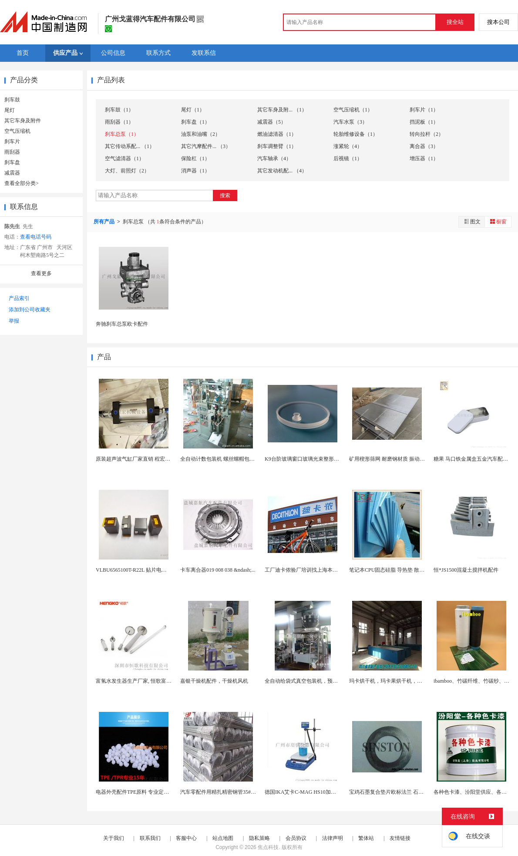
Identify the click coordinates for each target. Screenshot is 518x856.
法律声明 (332, 838)
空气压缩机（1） (353, 110)
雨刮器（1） (119, 122)
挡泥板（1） (424, 122)
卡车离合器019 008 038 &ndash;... (218, 570)
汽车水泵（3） (350, 122)
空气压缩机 (17, 131)
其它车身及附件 (22, 121)
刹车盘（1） (195, 122)
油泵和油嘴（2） (200, 134)
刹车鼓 (12, 100)
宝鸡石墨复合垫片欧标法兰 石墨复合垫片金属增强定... (411, 792)
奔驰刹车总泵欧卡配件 (122, 324)
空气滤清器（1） (124, 158)
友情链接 (400, 838)
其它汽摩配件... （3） (206, 146)
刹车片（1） (424, 110)
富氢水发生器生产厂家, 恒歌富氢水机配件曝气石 (152, 681)
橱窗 (498, 221)
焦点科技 (268, 847)
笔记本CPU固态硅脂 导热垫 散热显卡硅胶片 (400, 570)
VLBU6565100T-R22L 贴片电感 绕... (136, 570)
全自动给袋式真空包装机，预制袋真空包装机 (317, 681)
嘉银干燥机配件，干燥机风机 (214, 681)
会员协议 (296, 838)
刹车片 (12, 141)
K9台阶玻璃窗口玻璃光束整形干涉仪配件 (312, 459)
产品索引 (19, 298)
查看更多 (41, 273)
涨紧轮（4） (347, 146)
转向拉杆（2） (427, 134)
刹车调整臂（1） (276, 146)
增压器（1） (424, 158)
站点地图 (222, 838)
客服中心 (186, 838)
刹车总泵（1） (122, 134)
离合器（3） (424, 146)
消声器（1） (195, 171)
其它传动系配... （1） (130, 146)
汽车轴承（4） (274, 158)
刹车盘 (12, 162)
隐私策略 (259, 838)
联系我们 (150, 838)
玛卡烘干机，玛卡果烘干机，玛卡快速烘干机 (401, 681)
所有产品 (105, 222)
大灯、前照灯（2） (127, 171)
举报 (14, 321)
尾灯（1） (193, 110)
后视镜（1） (347, 158)
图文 (472, 221)
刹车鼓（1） (119, 110)
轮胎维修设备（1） (355, 134)
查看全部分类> (21, 183)
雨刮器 (12, 152)
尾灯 (9, 110)
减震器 (12, 173)
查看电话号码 (35, 237)
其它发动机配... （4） (282, 171)
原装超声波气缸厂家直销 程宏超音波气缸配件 (149, 459)
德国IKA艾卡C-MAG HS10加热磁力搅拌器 (313, 792)
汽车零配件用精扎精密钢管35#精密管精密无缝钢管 (239, 792)
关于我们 (113, 838)
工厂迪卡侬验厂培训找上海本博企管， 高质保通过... (325, 570)
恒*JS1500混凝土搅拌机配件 (466, 570)
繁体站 (366, 838)
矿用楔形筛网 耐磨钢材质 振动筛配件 (392, 459)
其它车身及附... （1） (282, 110)
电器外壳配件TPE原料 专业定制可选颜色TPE (147, 792)
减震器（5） (271, 122)
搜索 (225, 195)
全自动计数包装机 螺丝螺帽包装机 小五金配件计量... (241, 459)
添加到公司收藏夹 (29, 310)
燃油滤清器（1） (276, 134)
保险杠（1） (195, 158)
